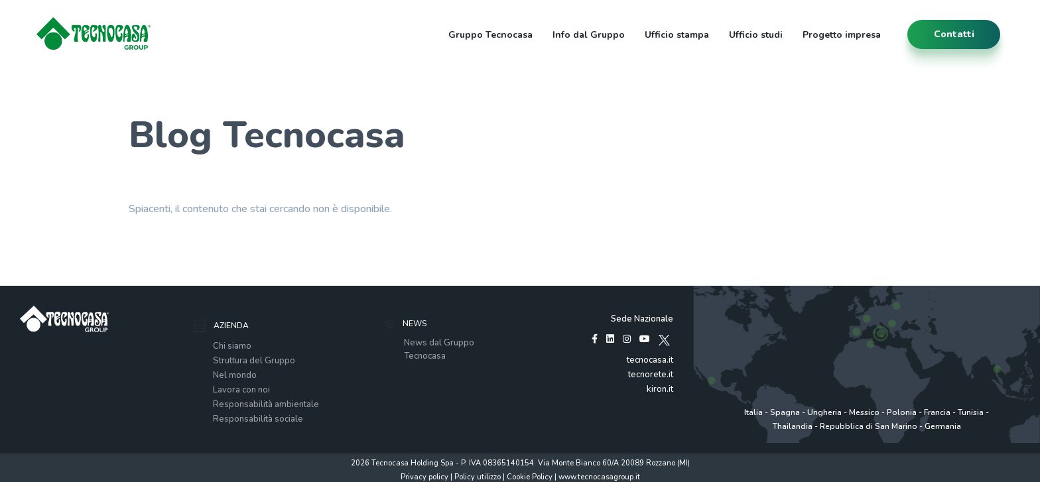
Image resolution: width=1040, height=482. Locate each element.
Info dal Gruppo (588, 35)
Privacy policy (424, 477)
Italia (753, 412)
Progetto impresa (842, 35)
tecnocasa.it (650, 360)
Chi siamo (232, 346)
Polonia (902, 412)
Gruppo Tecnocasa (490, 35)
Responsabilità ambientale (266, 404)
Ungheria (824, 412)
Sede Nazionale (642, 319)
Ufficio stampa (677, 35)
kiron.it (660, 389)
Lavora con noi (241, 390)
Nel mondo (235, 375)
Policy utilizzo (477, 477)
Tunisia (971, 412)
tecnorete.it (650, 375)
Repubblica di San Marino (868, 426)
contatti (954, 34)
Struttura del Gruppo (254, 361)
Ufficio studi (756, 35)
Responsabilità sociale (258, 419)
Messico (864, 412)
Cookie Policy (529, 477)
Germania (943, 426)
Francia (937, 412)
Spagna (785, 412)
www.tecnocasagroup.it (599, 477)
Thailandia (792, 426)
